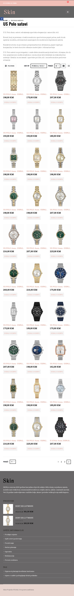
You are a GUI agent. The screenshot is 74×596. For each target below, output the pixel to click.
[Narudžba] (39, 66)
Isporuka (8, 552)
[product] (13, 80)
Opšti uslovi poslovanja (13, 539)
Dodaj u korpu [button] (10, 102)
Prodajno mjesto (11, 534)
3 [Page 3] (64, 462)
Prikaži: (50, 66)
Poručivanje (9, 543)
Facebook (1, 19)
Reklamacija (9, 556)
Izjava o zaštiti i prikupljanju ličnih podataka (21, 575)
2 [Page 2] (61, 462)
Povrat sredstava (11, 560)
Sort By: (26, 66)
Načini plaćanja (10, 547)
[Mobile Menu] (68, 12)
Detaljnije (7, 495)
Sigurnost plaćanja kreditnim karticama (19, 571)
